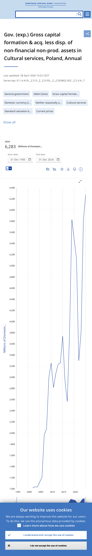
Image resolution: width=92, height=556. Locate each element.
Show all (9, 122)
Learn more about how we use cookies (49, 525)
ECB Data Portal (45, 7)
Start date (13, 154)
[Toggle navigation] (87, 14)
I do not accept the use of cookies (48, 545)
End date (40, 154)
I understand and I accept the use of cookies (48, 535)
